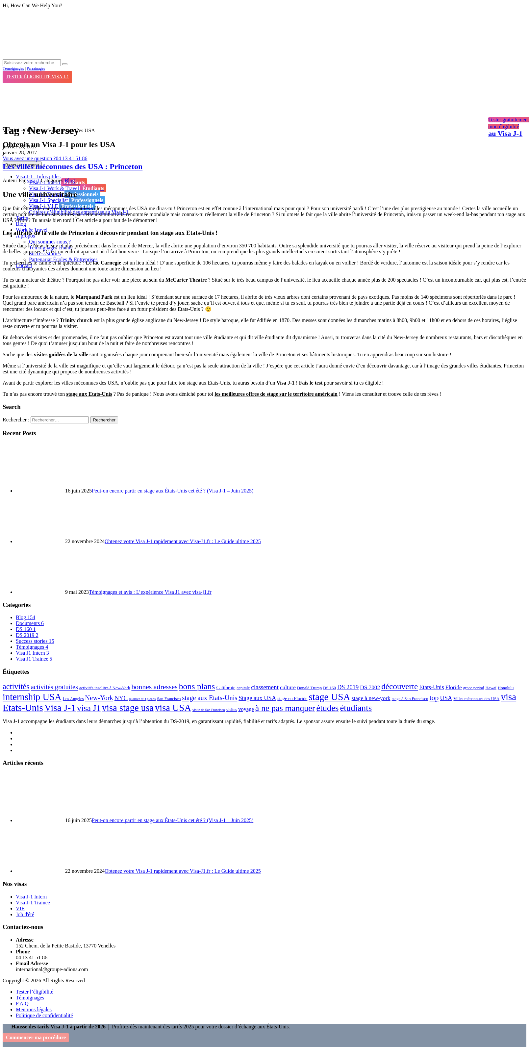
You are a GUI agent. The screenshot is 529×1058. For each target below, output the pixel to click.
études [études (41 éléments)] (327, 708)
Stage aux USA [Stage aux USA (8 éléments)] (257, 698)
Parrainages (36, 68)
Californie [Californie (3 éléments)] (225, 687)
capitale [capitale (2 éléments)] (243, 688)
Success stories (35, 641)
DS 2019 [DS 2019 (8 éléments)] (348, 687)
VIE (20, 908)
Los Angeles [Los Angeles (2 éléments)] (73, 698)
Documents (30, 623)
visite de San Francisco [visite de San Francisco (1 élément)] (208, 710)
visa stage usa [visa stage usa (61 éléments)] (128, 708)
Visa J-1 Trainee (33, 902)
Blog (21, 224)
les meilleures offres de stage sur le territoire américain (276, 394)
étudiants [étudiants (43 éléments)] (356, 708)
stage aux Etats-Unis (89, 394)
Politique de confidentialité (44, 1015)
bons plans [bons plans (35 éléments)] (197, 686)
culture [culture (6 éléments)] (288, 687)
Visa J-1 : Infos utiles (38, 176)
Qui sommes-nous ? (50, 241)
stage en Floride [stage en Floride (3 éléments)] (292, 698)
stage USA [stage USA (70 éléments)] (329, 697)
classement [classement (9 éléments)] (265, 687)
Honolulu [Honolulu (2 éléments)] (506, 688)
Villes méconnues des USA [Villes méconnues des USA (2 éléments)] (476, 698)
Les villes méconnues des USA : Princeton (72, 166)
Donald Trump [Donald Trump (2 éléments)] (309, 688)
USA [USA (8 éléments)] (446, 698)
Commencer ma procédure (36, 1037)
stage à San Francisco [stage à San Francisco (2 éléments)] (410, 698)
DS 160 (26, 629)
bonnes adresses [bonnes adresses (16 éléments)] (154, 687)
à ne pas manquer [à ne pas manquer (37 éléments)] (285, 708)
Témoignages (13, 68)
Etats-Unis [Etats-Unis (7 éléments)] (431, 687)
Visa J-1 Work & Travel (67, 188)
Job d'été (25, 914)
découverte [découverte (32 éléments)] (399, 686)
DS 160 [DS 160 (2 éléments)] (329, 688)
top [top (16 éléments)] (434, 698)
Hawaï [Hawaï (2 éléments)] (490, 688)
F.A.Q (22, 1003)
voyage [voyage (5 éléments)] (246, 709)
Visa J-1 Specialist (67, 200)
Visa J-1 (285, 383)
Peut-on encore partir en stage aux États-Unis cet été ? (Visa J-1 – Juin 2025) (172, 490)
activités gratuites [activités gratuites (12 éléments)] (54, 687)
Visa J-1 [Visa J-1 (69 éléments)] (60, 707)
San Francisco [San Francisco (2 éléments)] (169, 698)
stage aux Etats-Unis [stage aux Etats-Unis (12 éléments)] (210, 697)
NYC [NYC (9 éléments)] (121, 697)
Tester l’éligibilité (34, 992)
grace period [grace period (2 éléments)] (473, 688)
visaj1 (33, 180)
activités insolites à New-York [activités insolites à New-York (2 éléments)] (104, 688)
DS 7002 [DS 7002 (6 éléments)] (370, 687)
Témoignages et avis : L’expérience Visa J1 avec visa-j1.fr (150, 592)
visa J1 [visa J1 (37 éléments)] (89, 708)
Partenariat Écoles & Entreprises (63, 259)
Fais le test (311, 383)
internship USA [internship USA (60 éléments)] (32, 697)
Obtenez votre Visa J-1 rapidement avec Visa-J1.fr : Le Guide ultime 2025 (183, 541)
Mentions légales (34, 1009)
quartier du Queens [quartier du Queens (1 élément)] (142, 699)
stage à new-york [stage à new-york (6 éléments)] (371, 698)
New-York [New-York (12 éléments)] (99, 697)
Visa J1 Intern (32, 653)
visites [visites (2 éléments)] (231, 709)
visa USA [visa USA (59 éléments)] (173, 708)
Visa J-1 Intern (31, 896)
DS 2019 (27, 635)
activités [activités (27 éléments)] (16, 686)
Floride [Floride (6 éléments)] (453, 687)
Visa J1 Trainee (34, 659)
